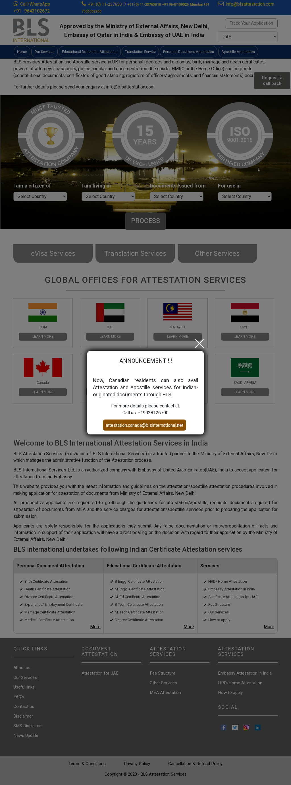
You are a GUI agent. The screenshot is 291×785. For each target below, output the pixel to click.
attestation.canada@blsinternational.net (144, 425)
